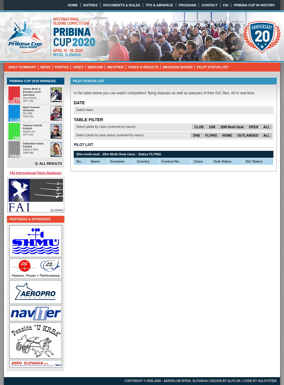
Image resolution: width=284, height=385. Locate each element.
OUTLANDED (247, 135)
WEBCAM (95, 67)
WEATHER (115, 67)
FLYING (211, 135)
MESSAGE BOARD (177, 67)
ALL (266, 127)
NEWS (45, 67)
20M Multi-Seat (232, 127)
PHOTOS (62, 67)
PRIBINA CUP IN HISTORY (254, 5)
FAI (225, 5)
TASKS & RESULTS (143, 67)
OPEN (253, 127)
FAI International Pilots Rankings (36, 173)
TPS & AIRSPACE (159, 5)
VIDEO (78, 67)
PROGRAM (187, 5)
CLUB (199, 127)
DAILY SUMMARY (22, 67)
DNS (196, 135)
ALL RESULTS (50, 163)
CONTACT (210, 5)
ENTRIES (90, 5)
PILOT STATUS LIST (213, 67)
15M (212, 127)
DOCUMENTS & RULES (121, 5)
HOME (73, 5)
